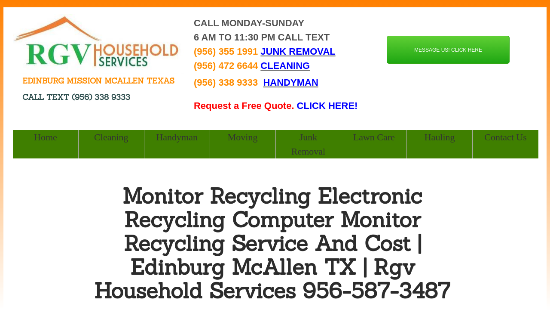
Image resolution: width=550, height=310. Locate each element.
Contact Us (505, 137)
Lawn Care (374, 137)
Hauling (440, 137)
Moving (243, 137)
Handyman (177, 137)
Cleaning (111, 137)
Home (45, 137)
